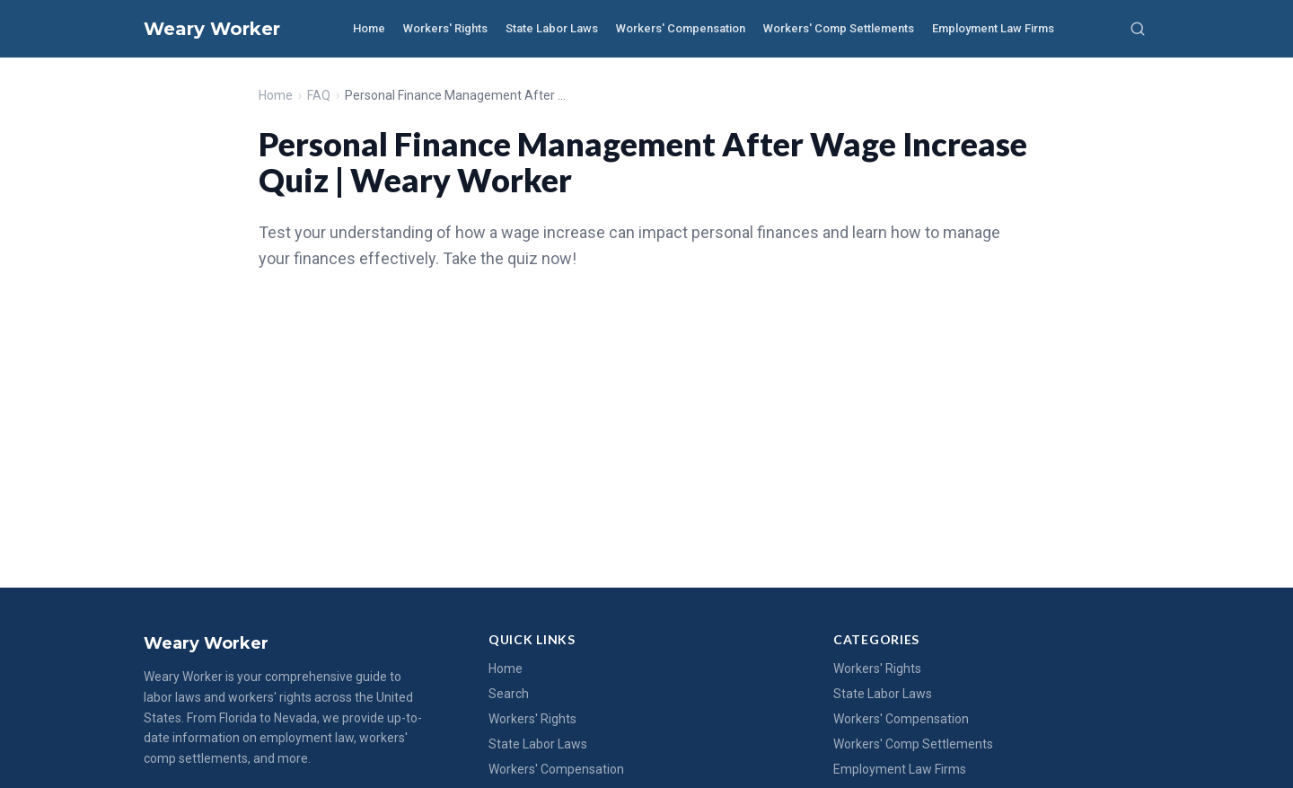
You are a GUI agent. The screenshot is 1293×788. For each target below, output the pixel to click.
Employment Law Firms (993, 28)
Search (508, 693)
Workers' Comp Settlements (838, 28)
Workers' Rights (445, 28)
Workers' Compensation (680, 28)
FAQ (318, 95)
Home (369, 28)
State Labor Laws (552, 28)
